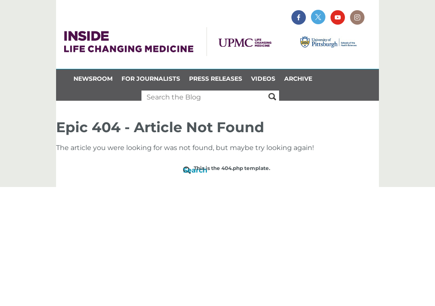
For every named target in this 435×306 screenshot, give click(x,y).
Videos (263, 78)
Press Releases (215, 78)
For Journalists (150, 78)
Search (188, 170)
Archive (298, 78)
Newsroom (93, 78)
